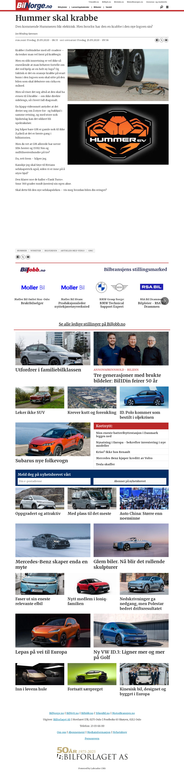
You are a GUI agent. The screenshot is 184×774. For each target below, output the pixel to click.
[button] (165, 302)
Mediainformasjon (99, 733)
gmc (90, 250)
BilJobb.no (119, 2)
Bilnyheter (62, 7)
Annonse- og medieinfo (156, 2)
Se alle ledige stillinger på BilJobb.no (92, 325)
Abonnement (76, 733)
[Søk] (161, 7)
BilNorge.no (56, 714)
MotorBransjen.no (135, 2)
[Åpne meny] (167, 7)
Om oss (61, 733)
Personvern (92, 739)
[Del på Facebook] (157, 40)
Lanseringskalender (80, 7)
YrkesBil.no (94, 2)
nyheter (35, 250)
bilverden (51, 250)
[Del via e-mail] (166, 40)
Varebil (109, 7)
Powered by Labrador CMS (92, 769)
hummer (22, 250)
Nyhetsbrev (120, 733)
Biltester (97, 7)
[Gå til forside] (34, 5)
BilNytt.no (106, 2)
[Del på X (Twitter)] (161, 40)
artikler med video (73, 250)
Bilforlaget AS (61, 720)
